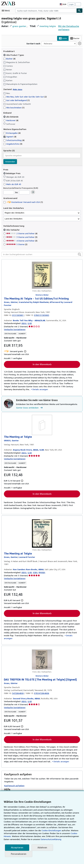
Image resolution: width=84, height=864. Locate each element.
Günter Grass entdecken (29, 400)
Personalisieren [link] (18, 854)
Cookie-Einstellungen (26, 830)
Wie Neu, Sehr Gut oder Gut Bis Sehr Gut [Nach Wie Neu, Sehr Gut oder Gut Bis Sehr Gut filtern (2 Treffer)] (25, 92)
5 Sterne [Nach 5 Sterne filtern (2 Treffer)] (16, 239)
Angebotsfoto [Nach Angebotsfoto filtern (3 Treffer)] (12, 139)
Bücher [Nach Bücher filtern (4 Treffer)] (9, 53)
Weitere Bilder (42, 290)
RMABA (42, 565)
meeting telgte (45, 26)
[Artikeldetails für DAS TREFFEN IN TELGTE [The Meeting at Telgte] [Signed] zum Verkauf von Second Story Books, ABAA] (42, 650)
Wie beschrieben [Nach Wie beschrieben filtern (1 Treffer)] (13, 102)
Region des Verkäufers (14, 208)
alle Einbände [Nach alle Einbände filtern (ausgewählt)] (11, 111)
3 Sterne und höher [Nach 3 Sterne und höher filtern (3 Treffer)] (21, 232)
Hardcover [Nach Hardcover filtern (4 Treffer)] (11, 115)
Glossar (9, 789)
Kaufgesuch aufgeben (14, 777)
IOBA (35, 565)
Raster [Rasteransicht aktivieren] (20, 38)
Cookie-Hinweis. (55, 833)
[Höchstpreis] (24, 187)
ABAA (23, 315)
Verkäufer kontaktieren (14, 321)
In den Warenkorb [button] (42, 356)
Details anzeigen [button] (62, 629)
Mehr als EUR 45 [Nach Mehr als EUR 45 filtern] (12, 179)
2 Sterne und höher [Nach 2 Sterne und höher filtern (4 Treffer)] (21, 228)
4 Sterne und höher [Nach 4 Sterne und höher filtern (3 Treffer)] (21, 235)
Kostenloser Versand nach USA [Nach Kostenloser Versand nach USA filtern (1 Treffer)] (23, 197)
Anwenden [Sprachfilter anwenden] (10, 156)
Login (71, 4)
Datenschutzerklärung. (33, 839)
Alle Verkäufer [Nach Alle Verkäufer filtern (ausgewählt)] (12, 225)
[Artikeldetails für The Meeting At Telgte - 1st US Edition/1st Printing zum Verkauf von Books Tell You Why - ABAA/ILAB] (42, 270)
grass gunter (18, 26)
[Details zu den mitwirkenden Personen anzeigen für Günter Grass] (10, 297)
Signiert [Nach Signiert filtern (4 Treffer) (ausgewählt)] (9, 131)
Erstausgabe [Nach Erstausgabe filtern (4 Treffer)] (12, 128)
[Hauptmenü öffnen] (6, 10)
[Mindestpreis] (8, 187)
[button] (79, 249)
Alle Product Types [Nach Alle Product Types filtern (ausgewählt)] (13, 50)
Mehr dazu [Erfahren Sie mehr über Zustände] (16, 84)
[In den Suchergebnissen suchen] (42, 249)
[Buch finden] (79, 10)
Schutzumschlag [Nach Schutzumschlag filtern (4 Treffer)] (13, 135)
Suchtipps (10, 785)
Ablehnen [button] (41, 847)
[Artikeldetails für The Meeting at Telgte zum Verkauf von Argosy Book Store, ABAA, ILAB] (42, 418)
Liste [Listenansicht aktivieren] (8, 38)
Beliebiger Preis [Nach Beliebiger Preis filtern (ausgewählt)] (12, 168)
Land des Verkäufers (13, 214)
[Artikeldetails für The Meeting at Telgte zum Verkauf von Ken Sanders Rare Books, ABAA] (42, 526)
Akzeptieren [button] (16, 847)
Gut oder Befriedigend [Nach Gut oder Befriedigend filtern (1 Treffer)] (16, 95)
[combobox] (45, 10)
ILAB (29, 315)
